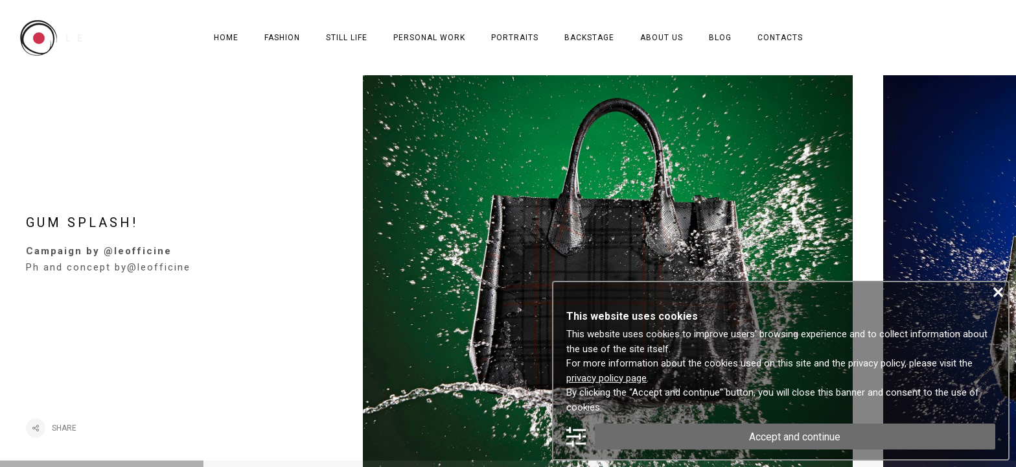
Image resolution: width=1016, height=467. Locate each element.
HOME (226, 37)
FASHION (282, 37)
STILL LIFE (346, 37)
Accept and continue (794, 437)
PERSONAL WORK (429, 37)
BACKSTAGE (589, 37)
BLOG (720, 37)
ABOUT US (661, 37)
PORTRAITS (514, 37)
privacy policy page (606, 378)
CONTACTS (780, 37)
